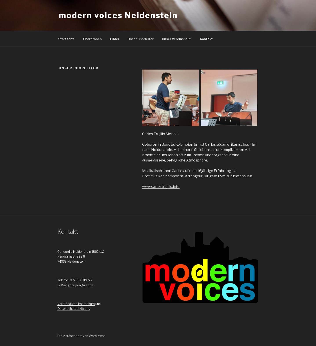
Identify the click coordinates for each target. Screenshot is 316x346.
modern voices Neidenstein (118, 15)
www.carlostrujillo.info (161, 187)
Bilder (114, 39)
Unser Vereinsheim (177, 39)
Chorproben (92, 39)
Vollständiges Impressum (76, 304)
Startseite (66, 39)
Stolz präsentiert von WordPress (81, 336)
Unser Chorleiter (141, 39)
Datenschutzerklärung (73, 308)
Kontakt (206, 39)
